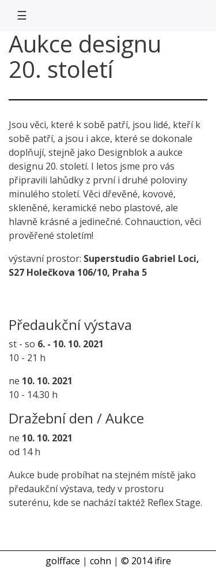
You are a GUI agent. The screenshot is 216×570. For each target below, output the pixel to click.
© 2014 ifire (146, 560)
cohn (100, 560)
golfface (63, 560)
